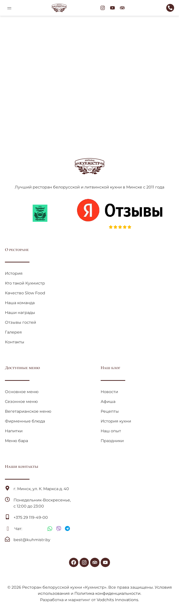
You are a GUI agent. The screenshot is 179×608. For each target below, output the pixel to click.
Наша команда (20, 302)
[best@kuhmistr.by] (7, 539)
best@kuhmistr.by (32, 539)
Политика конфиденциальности (107, 593)
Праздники (112, 440)
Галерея (13, 332)
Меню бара (16, 440)
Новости (109, 391)
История (14, 273)
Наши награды (20, 312)
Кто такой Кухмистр (25, 283)
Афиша (108, 401)
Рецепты (110, 411)
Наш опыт (111, 431)
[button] (9, 7)
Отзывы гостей (20, 322)
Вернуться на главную (90, 99)
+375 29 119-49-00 (31, 517)
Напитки (14, 431)
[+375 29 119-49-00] (7, 516)
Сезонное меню (21, 401)
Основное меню (22, 391)
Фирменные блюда (25, 421)
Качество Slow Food (25, 293)
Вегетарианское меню (28, 411)
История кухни (116, 421)
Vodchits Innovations (117, 599)
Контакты (14, 342)
